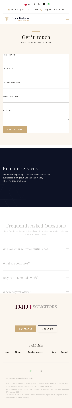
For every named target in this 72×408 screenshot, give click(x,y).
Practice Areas (34, 352)
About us (47, 329)
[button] (67, 18)
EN (27, 5)
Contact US (26, 329)
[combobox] (27, 4)
